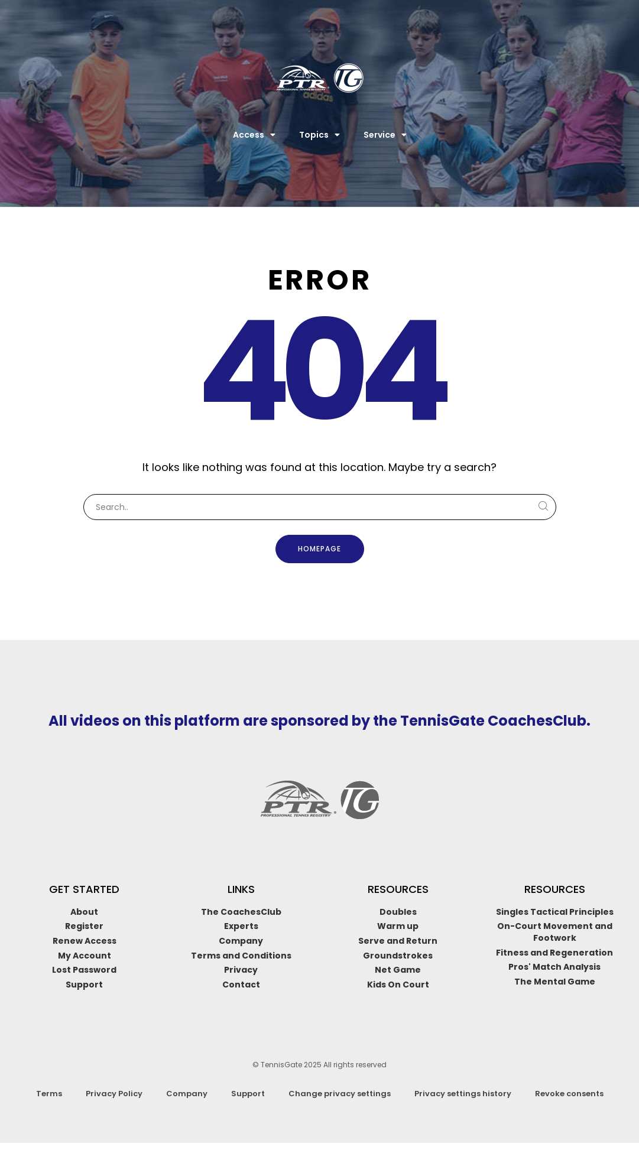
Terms (49, 1093)
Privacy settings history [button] (462, 1093)
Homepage (319, 549)
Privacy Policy (114, 1093)
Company (186, 1093)
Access (254, 135)
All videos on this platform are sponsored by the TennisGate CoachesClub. (319, 720)
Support (248, 1093)
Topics (319, 135)
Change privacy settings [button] (339, 1093)
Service (385, 135)
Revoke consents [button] (569, 1093)
